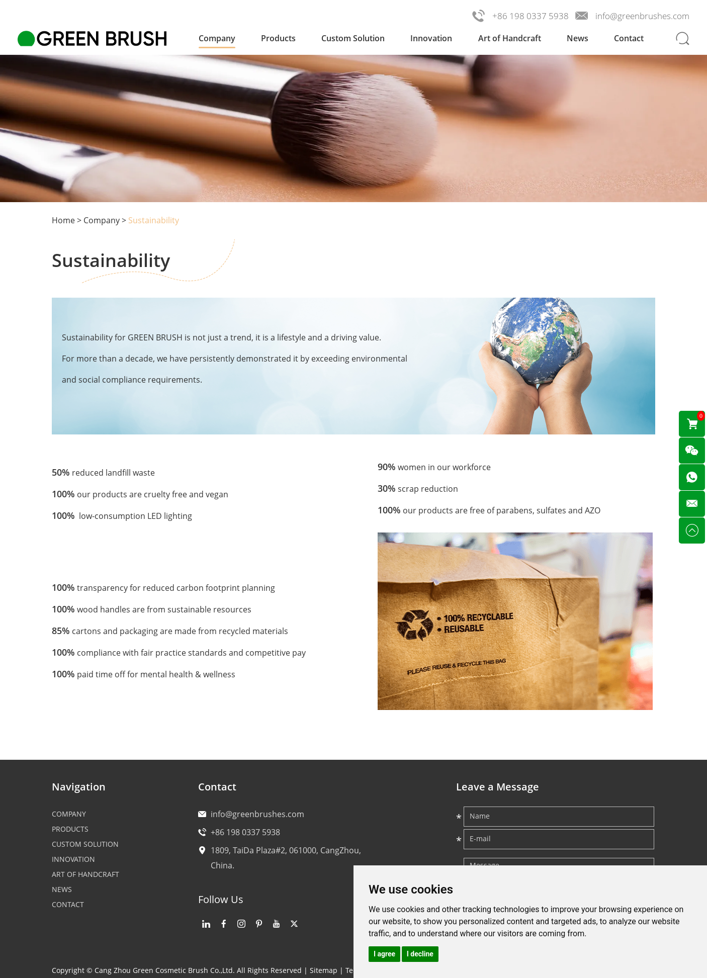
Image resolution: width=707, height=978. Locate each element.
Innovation (431, 38)
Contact (629, 38)
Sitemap (323, 970)
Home (63, 220)
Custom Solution (353, 38)
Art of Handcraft (509, 38)
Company (217, 38)
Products (278, 38)
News (577, 38)
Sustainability (153, 220)
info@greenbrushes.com (642, 16)
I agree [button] (384, 954)
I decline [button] (420, 954)
